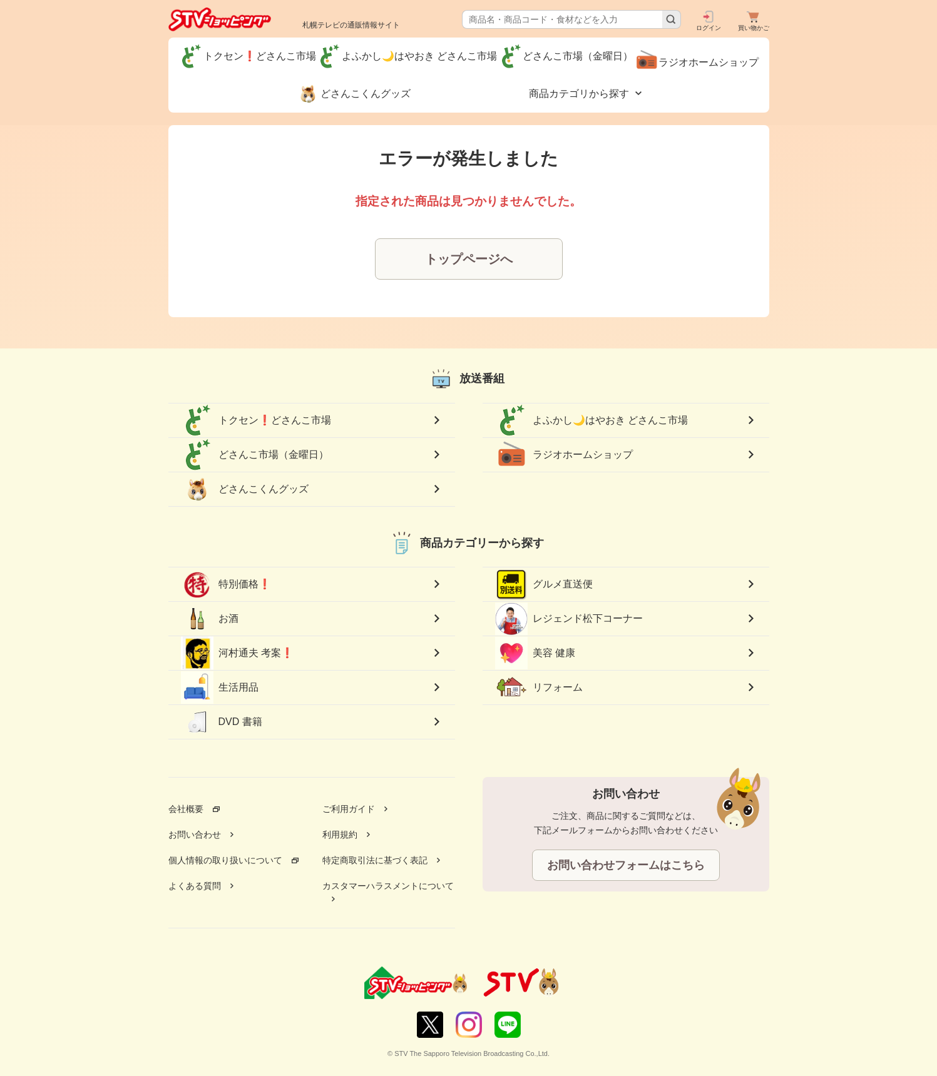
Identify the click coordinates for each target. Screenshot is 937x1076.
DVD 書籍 (221, 722)
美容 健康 (535, 653)
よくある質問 (194, 886)
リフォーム (539, 687)
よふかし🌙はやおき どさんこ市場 (591, 420)
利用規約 (339, 835)
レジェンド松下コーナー (569, 618)
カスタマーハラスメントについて (388, 886)
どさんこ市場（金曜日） (255, 455)
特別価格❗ (226, 584)
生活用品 (220, 687)
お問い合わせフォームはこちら (626, 865)
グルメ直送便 (544, 584)
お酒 (209, 618)
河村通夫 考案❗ (237, 653)
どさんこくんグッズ (245, 489)
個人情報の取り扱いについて (225, 860)
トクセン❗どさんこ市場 (256, 420)
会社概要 (185, 809)
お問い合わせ (194, 835)
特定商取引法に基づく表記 (375, 860)
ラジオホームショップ (564, 455)
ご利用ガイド (348, 809)
